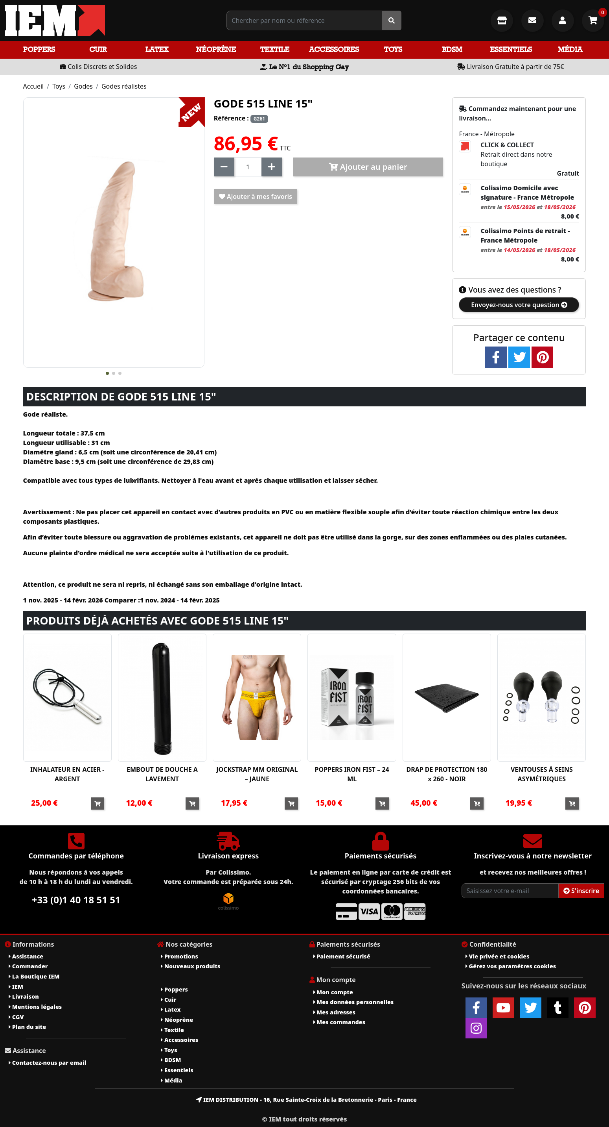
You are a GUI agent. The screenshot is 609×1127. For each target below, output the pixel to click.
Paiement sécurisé (341, 956)
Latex (156, 49)
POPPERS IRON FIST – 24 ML (352, 774)
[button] (107, 373)
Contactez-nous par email (47, 1062)
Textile (274, 49)
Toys (393, 49)
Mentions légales (35, 1006)
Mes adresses (334, 1012)
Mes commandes (339, 1022)
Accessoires (334, 49)
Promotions (179, 956)
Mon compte (333, 992)
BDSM (452, 49)
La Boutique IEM (34, 976)
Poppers (39, 49)
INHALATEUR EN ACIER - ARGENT (67, 774)
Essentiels (511, 49)
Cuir (98, 49)
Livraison (24, 996)
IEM (16, 986)
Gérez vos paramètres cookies (510, 966)
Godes (83, 86)
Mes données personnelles (353, 1002)
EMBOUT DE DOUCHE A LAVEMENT (162, 774)
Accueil (33, 86)
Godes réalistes (124, 86)
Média (570, 49)
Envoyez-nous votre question (519, 304)
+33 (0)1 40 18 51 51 (76, 899)
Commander (28, 966)
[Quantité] (248, 167)
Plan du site (27, 1027)
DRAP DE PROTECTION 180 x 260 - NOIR (446, 774)
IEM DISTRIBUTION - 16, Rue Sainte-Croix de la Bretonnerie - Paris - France (306, 1099)
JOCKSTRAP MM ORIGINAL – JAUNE (257, 774)
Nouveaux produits (190, 966)
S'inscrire (581, 890)
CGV (16, 1017)
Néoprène (216, 49)
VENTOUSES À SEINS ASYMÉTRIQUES (542, 774)
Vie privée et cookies (497, 956)
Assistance (26, 956)
